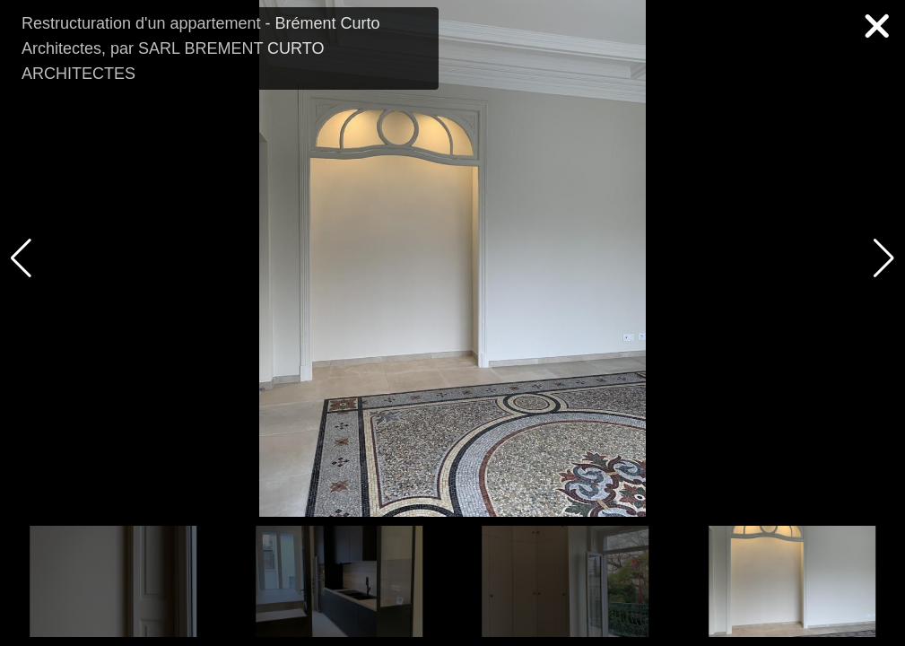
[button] (884, 258)
